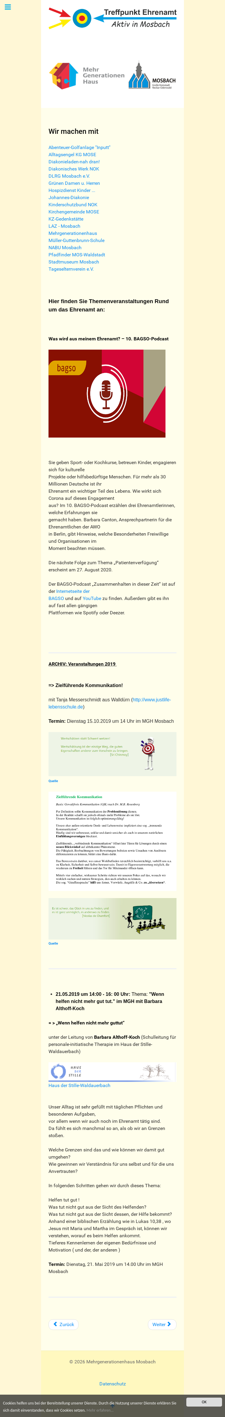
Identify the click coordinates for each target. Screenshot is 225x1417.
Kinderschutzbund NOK (73, 204)
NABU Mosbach (65, 247)
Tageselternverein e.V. (71, 269)
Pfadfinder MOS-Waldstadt (77, 255)
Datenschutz (112, 1384)
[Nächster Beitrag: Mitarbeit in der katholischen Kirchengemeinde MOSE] (162, 1324)
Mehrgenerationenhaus (73, 233)
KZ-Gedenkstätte (66, 219)
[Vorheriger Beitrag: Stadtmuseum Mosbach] (64, 1324)
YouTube (92, 598)
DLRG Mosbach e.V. (69, 176)
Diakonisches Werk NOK (74, 169)
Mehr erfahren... (100, 1410)
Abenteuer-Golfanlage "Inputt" (79, 147)
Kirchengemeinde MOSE (74, 212)
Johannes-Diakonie (69, 197)
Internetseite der (73, 591)
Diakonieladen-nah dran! (74, 162)
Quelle (53, 781)
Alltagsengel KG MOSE (72, 154)
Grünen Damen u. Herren (74, 183)
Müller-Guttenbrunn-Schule (76, 240)
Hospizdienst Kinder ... (72, 190)
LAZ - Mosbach (64, 226)
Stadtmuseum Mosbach (74, 262)
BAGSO (56, 598)
